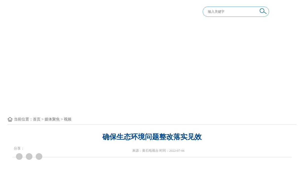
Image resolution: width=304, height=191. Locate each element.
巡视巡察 (185, 100)
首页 (37, 119)
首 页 (17, 100)
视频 (67, 119)
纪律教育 (142, 100)
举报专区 (228, 100)
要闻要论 (56, 100)
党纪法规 (99, 100)
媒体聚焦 (52, 119)
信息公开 (271, 100)
